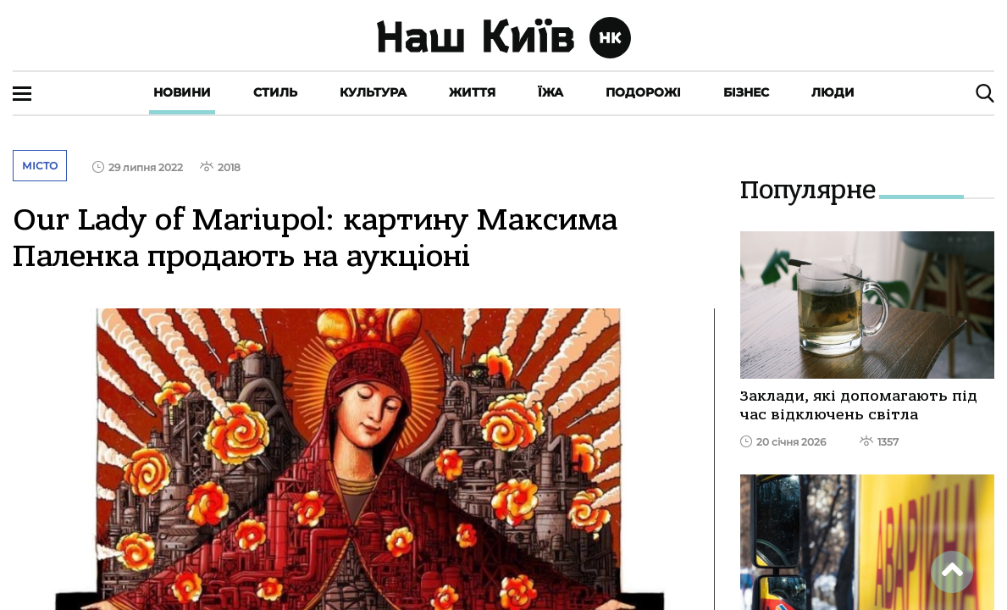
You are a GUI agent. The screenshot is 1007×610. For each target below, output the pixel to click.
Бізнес (746, 92)
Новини (182, 92)
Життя (472, 92)
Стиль (275, 92)
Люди (833, 92)
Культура (373, 92)
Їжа (550, 92)
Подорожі (643, 92)
